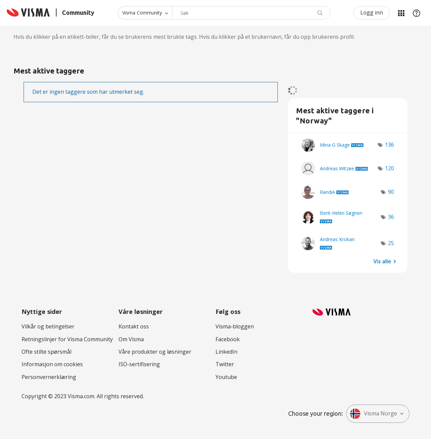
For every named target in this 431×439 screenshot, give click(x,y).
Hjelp (416, 13)
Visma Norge (373, 413)
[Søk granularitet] (145, 13)
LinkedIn (226, 351)
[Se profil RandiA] (327, 192)
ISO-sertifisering (139, 364)
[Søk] (251, 13)
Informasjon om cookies (52, 364)
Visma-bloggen (235, 326)
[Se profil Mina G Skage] (335, 145)
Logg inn (371, 12)
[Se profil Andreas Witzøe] (337, 168)
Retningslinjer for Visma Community (67, 339)
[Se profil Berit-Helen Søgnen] (341, 213)
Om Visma (131, 339)
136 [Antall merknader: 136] (389, 144)
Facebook (228, 339)
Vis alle (382, 261)
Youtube (226, 377)
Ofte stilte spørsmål (46, 351)
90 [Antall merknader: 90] (391, 192)
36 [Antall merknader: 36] (391, 217)
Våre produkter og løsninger (155, 351)
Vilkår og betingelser (48, 326)
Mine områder (401, 13)
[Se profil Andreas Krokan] (337, 239)
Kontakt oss (134, 326)
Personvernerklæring (49, 377)
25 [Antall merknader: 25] (391, 243)
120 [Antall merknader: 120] (389, 168)
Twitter (225, 364)
